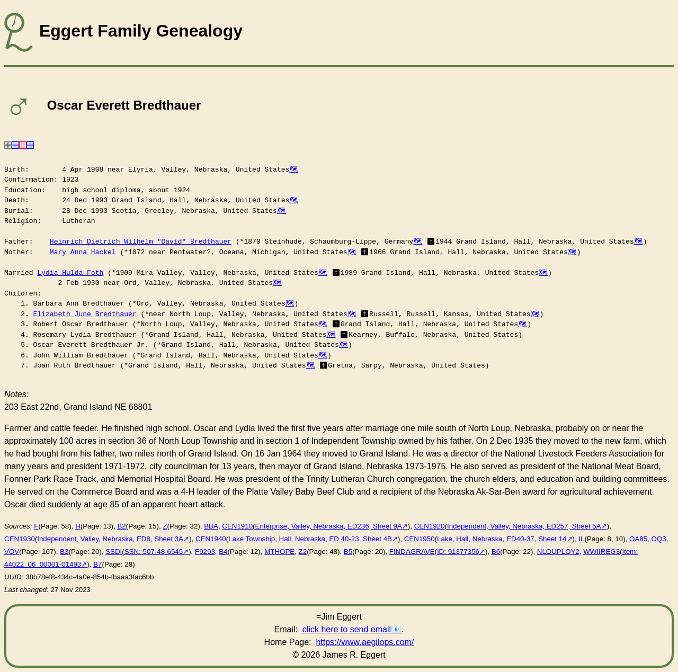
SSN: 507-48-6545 (153, 551)
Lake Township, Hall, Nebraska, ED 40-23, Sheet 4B (310, 539)
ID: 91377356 (458, 551)
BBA (211, 526)
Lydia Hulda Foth (70, 272)
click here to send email (346, 629)
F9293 (205, 551)
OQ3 (659, 539)
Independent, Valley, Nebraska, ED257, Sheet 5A (524, 526)
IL (581, 539)
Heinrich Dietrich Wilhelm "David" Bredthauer (140, 241)
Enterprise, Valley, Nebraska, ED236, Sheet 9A (328, 526)
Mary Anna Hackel (83, 252)
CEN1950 (419, 539)
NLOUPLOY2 (558, 551)
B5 (348, 551)
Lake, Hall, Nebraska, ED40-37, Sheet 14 (502, 539)
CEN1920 (429, 526)
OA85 (638, 539)
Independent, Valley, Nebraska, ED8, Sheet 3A (110, 539)
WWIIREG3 (601, 551)
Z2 (303, 551)
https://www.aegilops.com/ (365, 642)
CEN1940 (210, 539)
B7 (97, 564)
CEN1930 (19, 539)
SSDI (113, 551)
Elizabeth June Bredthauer (85, 314)
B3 (64, 551)
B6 (496, 551)
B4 (223, 551)
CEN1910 (237, 526)
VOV (11, 551)
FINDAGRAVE (412, 551)
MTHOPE (279, 551)
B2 (121, 526)
